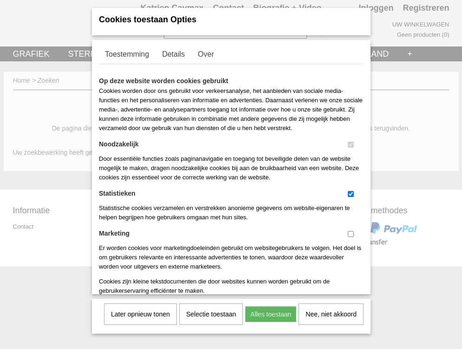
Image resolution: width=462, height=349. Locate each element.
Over (206, 51)
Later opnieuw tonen (140, 311)
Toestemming (127, 51)
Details (173, 51)
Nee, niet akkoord (331, 311)
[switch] (351, 141)
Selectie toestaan (211, 311)
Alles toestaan (270, 311)
